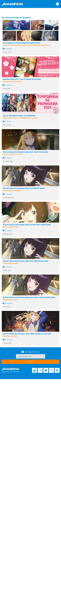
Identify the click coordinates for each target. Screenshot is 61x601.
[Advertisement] (30, 11)
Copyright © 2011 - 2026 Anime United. (10, 370)
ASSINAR (30, 362)
